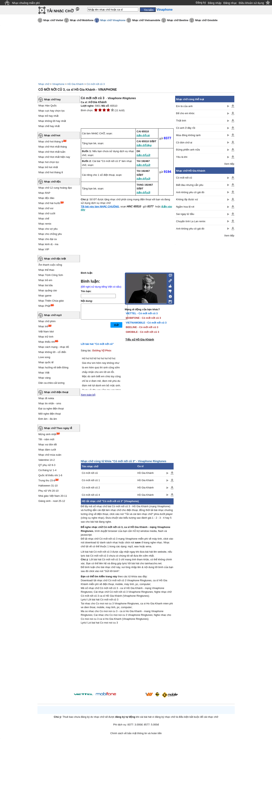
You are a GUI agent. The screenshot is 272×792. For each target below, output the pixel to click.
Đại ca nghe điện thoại (51, 408)
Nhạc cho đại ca (47, 239)
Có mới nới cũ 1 (91, 480)
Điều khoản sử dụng (251, 3)
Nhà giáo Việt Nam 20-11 (52, 495)
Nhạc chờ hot (52, 135)
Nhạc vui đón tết (47, 444)
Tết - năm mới (46, 439)
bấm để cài (143, 135)
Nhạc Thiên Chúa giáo (51, 300)
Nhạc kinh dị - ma (48, 244)
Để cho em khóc (185, 113)
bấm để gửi (143, 155)
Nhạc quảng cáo (47, 290)
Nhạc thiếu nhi (46, 341)
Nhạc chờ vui (45, 208)
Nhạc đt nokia (46, 398)
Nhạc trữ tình (45, 336)
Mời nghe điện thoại (49, 413)
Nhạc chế (43, 218)
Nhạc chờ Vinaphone (112, 20)
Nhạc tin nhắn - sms (49, 403)
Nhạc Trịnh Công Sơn (50, 275)
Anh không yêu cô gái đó (190, 192)
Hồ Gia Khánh (75, 84)
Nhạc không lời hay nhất (52, 120)
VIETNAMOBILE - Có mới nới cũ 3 (146, 322)
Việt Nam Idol (46, 331)
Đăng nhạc (230, 3)
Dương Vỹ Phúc (101, 350)
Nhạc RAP (44, 192)
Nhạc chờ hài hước (49, 203)
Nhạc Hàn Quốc (47, 105)
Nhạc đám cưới (47, 449)
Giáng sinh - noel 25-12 (51, 500)
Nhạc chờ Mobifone (81, 20)
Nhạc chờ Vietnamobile (146, 20)
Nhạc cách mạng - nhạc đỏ (53, 346)
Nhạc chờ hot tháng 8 (50, 172)
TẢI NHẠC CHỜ (60, 11)
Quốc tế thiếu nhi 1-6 (50, 475)
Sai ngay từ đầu (185, 214)
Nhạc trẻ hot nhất (48, 167)
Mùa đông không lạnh (188, 135)
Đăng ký (201, 2)
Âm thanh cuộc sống (50, 264)
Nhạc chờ (43, 84)
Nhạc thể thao (46, 269)
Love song (44, 357)
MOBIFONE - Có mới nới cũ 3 (143, 317)
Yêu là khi (181, 156)
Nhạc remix (44, 223)
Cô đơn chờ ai (184, 142)
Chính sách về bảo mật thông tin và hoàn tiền (136, 733)
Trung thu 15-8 (46, 480)
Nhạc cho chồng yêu (50, 233)
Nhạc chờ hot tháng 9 (50, 141)
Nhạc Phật (44, 305)
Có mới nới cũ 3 (96, 84)
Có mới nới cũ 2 (91, 487)
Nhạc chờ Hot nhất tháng (52, 146)
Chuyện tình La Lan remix (191, 221)
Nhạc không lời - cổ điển (52, 352)
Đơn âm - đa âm (47, 418)
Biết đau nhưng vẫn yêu (189, 184)
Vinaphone (58, 84)
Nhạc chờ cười (46, 213)
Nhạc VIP (43, 249)
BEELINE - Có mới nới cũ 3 (142, 327)
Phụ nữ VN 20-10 (48, 490)
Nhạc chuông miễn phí (26, 3)
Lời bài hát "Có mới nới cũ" (97, 343)
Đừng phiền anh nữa (188, 149)
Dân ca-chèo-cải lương (51, 382)
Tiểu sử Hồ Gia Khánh (139, 339)
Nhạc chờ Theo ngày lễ (58, 428)
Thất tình (181, 120)
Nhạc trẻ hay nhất (48, 115)
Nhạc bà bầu (45, 285)
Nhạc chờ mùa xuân (49, 454)
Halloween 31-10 (48, 485)
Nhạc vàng (44, 377)
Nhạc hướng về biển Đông (53, 367)
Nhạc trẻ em (45, 280)
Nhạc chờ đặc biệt (55, 258)
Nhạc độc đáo (46, 198)
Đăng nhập (215, 3)
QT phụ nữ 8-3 (46, 465)
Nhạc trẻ (43, 326)
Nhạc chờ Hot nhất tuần (51, 151)
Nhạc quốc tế (46, 362)
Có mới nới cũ (90, 472)
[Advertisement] (127, 659)
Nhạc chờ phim (47, 321)
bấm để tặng (144, 145)
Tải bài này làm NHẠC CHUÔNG (100, 206)
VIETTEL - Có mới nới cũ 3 (142, 313)
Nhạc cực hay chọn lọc (51, 110)
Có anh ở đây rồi (185, 127)
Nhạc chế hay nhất (49, 126)
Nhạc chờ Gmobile (206, 20)
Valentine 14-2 (46, 459)
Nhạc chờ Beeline (177, 20)
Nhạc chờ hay (52, 99)
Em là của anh (184, 106)
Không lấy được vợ (187, 199)
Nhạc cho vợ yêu (48, 228)
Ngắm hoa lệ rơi (185, 206)
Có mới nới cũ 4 (91, 494)
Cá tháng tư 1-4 (47, 470)
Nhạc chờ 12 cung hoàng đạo (55, 187)
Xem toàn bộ (88, 394)
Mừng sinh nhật (47, 434)
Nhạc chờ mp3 (53, 315)
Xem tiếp (229, 163)
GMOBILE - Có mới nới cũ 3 (142, 331)
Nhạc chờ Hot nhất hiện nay (54, 156)
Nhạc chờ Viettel (53, 20)
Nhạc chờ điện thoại (56, 392)
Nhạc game (44, 295)
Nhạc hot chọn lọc (48, 162)
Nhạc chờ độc (52, 181)
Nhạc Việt (44, 372)
